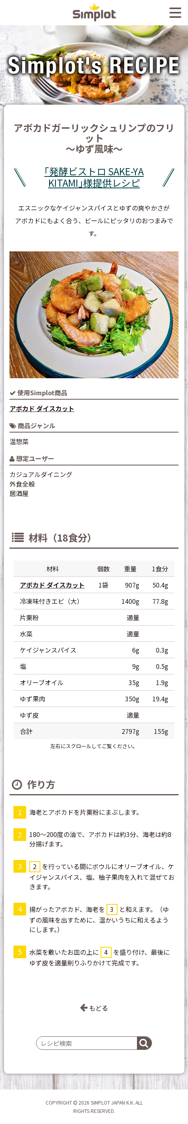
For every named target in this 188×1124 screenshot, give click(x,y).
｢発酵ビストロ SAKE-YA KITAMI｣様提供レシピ (94, 177)
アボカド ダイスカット (41, 408)
